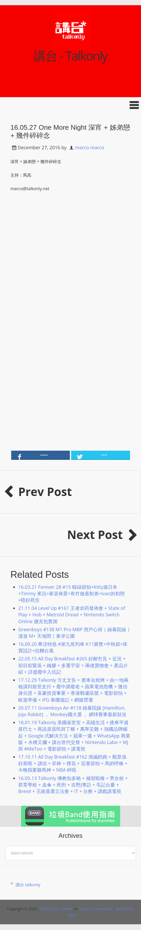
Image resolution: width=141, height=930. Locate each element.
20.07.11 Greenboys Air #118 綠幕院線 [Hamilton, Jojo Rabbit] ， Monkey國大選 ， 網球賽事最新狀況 (72, 711)
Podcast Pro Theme (56, 908)
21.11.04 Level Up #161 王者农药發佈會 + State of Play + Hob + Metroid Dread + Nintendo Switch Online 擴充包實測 (71, 614)
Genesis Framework (96, 908)
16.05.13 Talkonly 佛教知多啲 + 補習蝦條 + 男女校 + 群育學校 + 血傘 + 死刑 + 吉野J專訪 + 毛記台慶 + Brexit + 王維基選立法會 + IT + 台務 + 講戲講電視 (73, 784)
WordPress (124, 908)
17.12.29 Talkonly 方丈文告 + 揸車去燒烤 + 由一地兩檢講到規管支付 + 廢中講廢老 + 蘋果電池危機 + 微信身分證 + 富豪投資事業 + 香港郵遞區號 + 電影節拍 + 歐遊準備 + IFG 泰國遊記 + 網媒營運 (73, 690)
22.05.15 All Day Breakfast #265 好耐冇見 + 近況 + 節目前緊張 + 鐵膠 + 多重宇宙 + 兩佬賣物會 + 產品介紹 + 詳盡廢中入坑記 (73, 665)
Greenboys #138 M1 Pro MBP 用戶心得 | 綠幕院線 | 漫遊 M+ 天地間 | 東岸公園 (74, 632)
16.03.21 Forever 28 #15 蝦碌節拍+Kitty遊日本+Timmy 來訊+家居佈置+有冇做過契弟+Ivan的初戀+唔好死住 (71, 593)
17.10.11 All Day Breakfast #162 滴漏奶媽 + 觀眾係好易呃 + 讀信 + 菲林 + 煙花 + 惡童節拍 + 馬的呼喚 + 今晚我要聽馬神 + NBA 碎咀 (72, 763)
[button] (70, 105)
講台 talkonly (28, 885)
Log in (71, 914)
